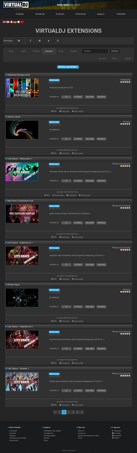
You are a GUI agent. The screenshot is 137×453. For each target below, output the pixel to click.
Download (40, 14)
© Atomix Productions (68, 450)
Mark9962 (126, 80)
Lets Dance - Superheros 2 (19, 326)
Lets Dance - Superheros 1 (19, 243)
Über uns (81, 431)
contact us (82, 433)
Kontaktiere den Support (52, 431)
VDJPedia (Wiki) (49, 436)
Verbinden (121, 14)
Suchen (114, 51)
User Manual (48, 433)
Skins (23, 51)
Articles (46, 438)
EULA (80, 438)
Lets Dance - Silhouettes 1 (19, 159)
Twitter (115, 438)
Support (100, 14)
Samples (49, 51)
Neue (11, 51)
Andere (74, 51)
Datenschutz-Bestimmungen (88, 436)
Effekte (36, 51)
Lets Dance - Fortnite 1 (18, 369)
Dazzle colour (14, 117)
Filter (115, 58)
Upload (128, 58)
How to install (78, 111)
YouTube (116, 433)
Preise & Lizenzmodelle (17, 438)
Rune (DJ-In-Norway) (122, 164)
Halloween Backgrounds (18, 75)
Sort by (103, 58)
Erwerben (60, 14)
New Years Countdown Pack (20, 201)
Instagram (117, 436)
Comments (65, 111)
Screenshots (13, 440)
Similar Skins (59, 195)
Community (80, 14)
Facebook (116, 431)
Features (12, 436)
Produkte (20, 14)
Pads (61, 51)
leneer (127, 122)
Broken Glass (13, 285)
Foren (46, 440)
